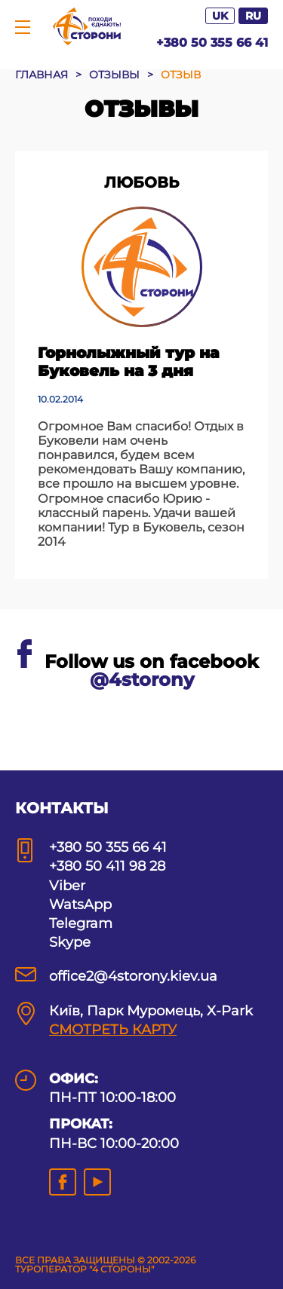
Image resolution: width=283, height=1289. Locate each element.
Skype (70, 942)
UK (220, 16)
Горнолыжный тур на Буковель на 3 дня (128, 362)
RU (253, 16)
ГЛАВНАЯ (41, 74)
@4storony (142, 679)
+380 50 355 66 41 (212, 42)
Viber (67, 885)
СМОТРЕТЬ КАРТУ (113, 1029)
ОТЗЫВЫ (114, 74)
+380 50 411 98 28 (107, 866)
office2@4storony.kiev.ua (133, 976)
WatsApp (80, 904)
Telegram (80, 923)
